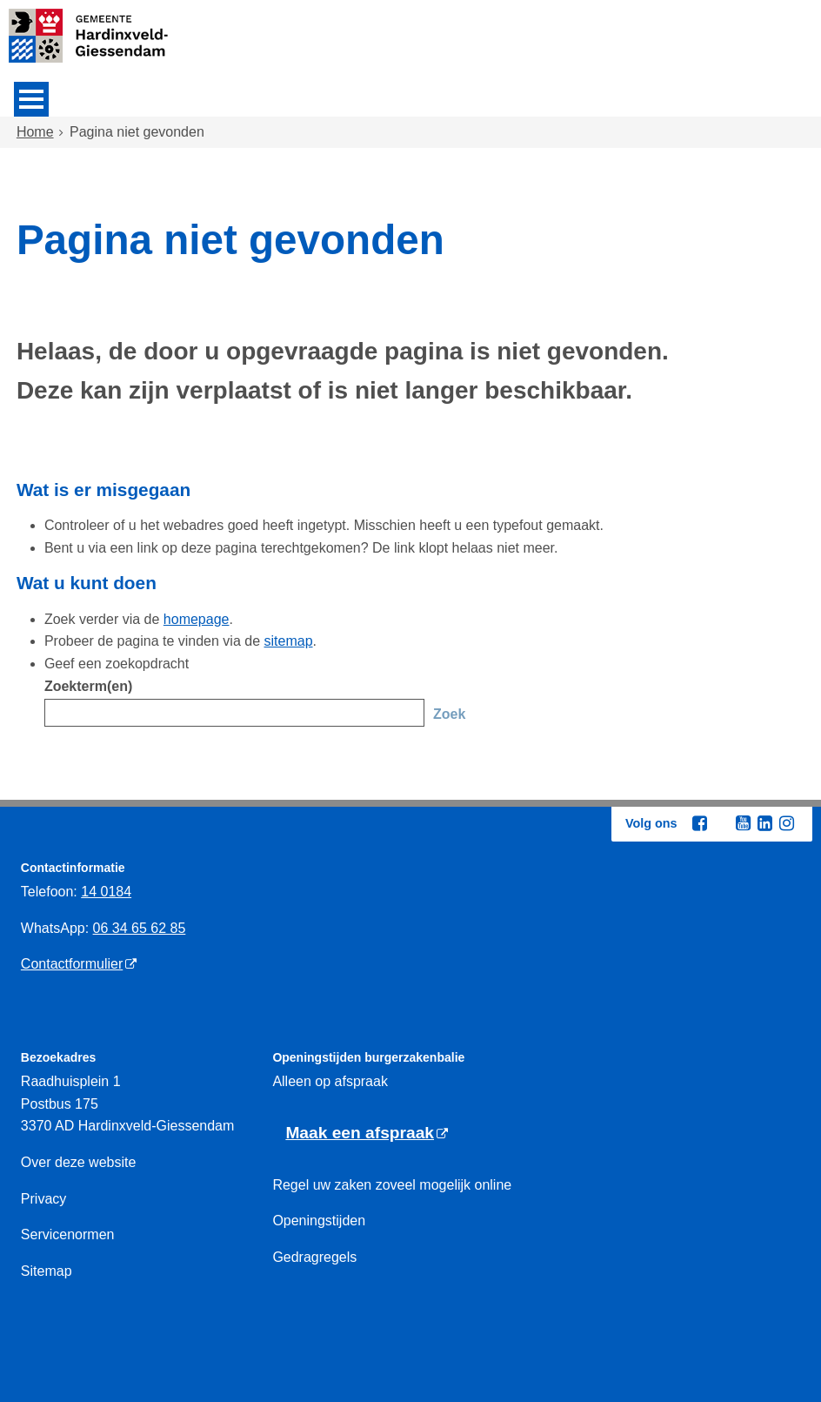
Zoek (449, 714)
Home (35, 131)
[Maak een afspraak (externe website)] (366, 1133)
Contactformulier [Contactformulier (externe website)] (72, 963)
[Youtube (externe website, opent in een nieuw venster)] (742, 823)
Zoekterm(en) (88, 686)
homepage (197, 619)
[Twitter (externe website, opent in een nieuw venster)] (721, 824)
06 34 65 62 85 (139, 928)
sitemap (288, 641)
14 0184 (106, 891)
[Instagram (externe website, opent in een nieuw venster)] (786, 823)
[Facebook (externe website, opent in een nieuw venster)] (699, 823)
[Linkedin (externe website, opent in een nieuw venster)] (764, 823)
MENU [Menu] (31, 99)
